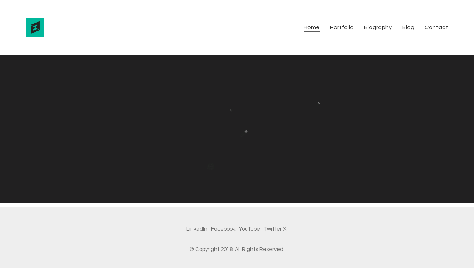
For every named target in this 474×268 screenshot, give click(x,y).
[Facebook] (223, 229)
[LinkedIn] (196, 229)
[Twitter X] (275, 229)
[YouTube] (249, 229)
